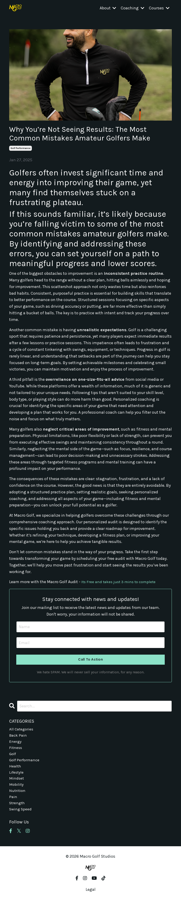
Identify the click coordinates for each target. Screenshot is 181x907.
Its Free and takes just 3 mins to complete (120, 581)
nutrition (17, 795)
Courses (159, 8)
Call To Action (90, 660)
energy (15, 743)
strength (17, 808)
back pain (18, 736)
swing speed (21, 815)
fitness (16, 749)
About (107, 8)
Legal (91, 895)
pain (13, 802)
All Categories (22, 729)
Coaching (132, 8)
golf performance (20, 148)
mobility (16, 789)
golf (13, 756)
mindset (16, 782)
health (15, 769)
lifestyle (17, 775)
